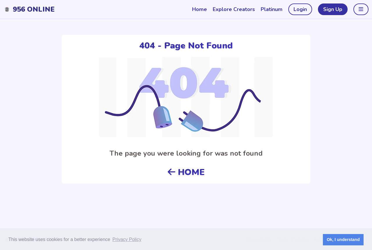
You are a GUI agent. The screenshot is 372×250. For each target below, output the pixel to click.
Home (199, 9)
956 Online (34, 9)
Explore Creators (234, 9)
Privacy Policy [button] (127, 239)
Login (300, 9)
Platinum (271, 9)
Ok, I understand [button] (343, 239)
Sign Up (332, 9)
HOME (186, 172)
